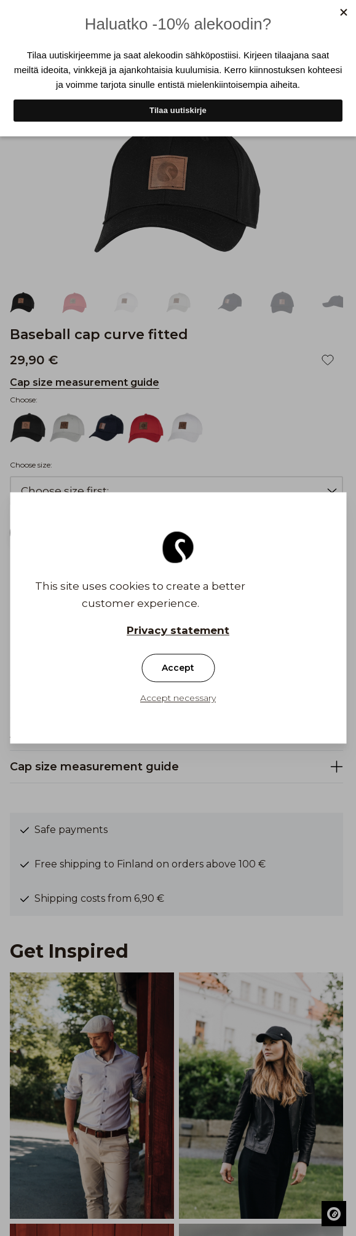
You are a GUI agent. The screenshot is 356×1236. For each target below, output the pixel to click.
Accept (178, 668)
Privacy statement (178, 631)
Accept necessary (178, 698)
